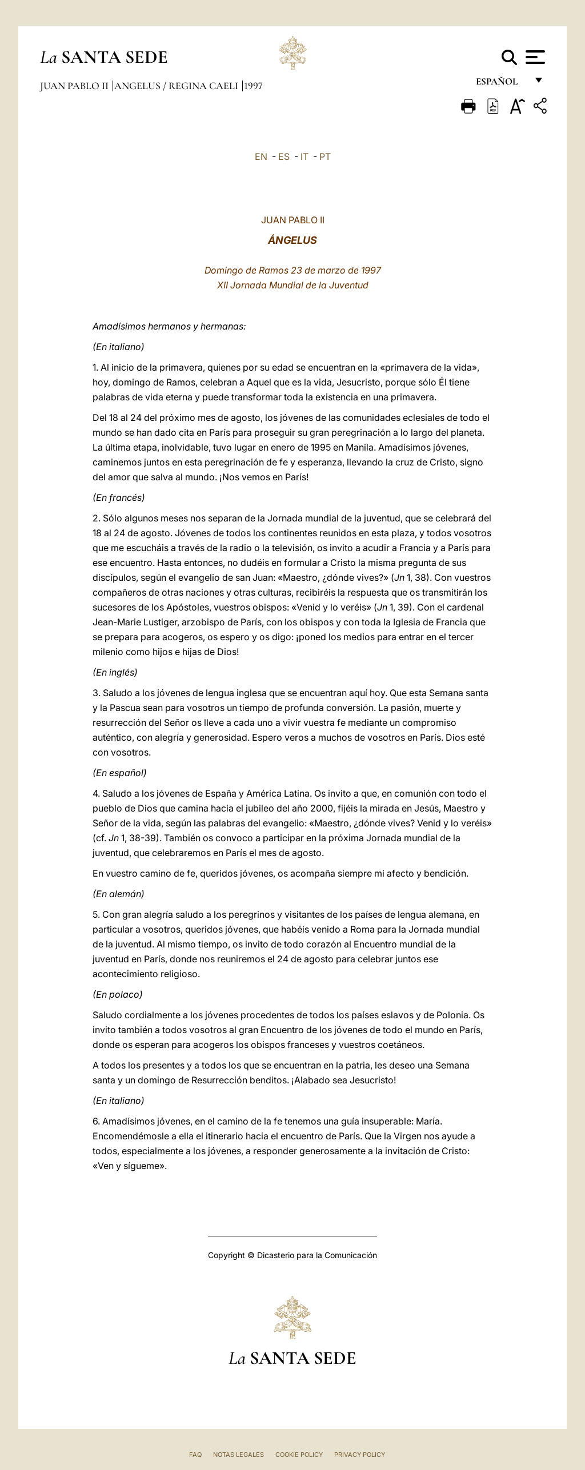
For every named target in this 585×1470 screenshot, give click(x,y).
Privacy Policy (359, 1455)
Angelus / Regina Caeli (177, 85)
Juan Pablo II (75, 85)
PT (325, 156)
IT (304, 156)
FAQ (195, 1455)
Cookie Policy (299, 1455)
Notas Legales (238, 1455)
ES (284, 156)
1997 (253, 85)
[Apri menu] (534, 57)
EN (261, 156)
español (501, 84)
